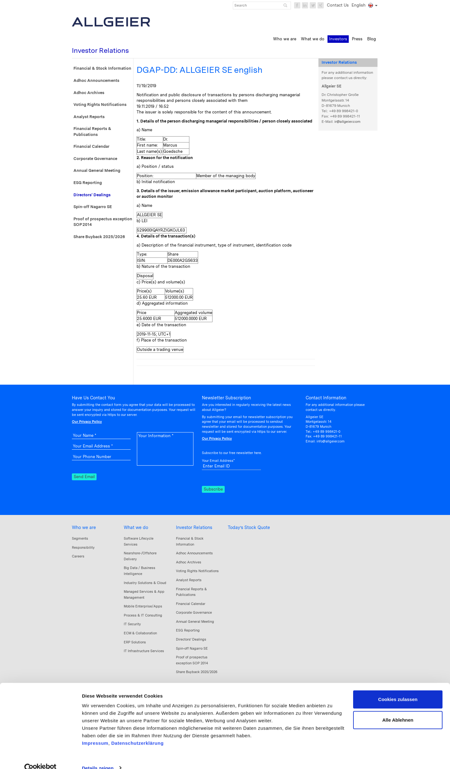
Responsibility (83, 547)
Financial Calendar (91, 146)
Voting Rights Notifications (100, 104)
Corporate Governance (95, 158)
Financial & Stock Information (102, 68)
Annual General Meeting (96, 170)
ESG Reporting (87, 182)
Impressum (95, 732)
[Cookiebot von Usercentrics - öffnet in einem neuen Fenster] (40, 757)
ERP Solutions (135, 642)
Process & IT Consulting (143, 615)
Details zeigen (97, 756)
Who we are (84, 527)
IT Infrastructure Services (144, 651)
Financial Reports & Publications (92, 131)
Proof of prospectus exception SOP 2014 (102, 222)
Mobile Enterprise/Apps (143, 606)
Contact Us (338, 5)
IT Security (132, 624)
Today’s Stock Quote (249, 527)
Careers (78, 556)
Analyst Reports (89, 116)
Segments (80, 538)
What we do (136, 527)
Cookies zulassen (398, 688)
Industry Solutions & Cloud (145, 583)
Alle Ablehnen (397, 708)
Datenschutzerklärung (137, 732)
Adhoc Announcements (96, 80)
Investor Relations (194, 527)
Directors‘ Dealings (92, 194)
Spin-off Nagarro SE (92, 206)
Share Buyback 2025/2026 (99, 236)
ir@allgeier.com (347, 121)
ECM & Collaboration (140, 633)
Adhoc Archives (88, 92)
